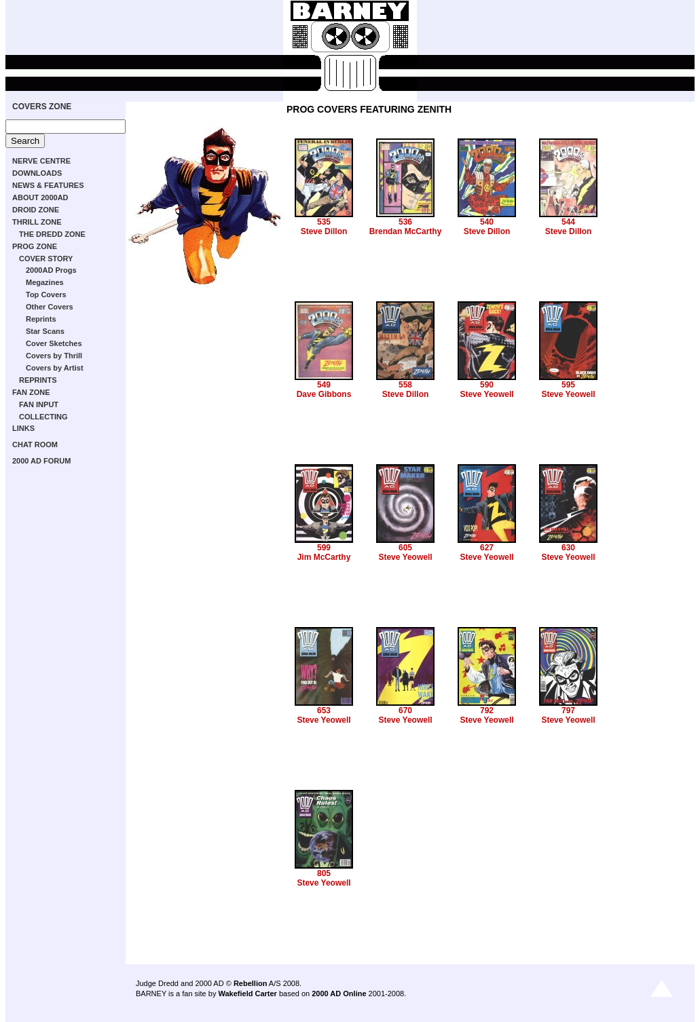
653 (324, 710)
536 (405, 222)
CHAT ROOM (35, 444)
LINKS (23, 428)
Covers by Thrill (54, 356)
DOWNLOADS (37, 173)
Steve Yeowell (486, 394)
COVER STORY (46, 258)
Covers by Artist (55, 368)
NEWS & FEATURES (48, 185)
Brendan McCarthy (405, 231)
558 (405, 385)
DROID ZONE (35, 210)
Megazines (45, 282)
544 (568, 222)
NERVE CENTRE (41, 161)
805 (324, 873)
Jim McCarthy (324, 557)
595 (568, 385)
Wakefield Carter (247, 993)
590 (487, 385)
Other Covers (49, 307)
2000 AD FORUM (41, 461)
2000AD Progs (51, 270)
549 (324, 385)
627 (487, 547)
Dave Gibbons (324, 394)
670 (405, 710)
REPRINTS (38, 380)
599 (324, 547)
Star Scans (45, 331)
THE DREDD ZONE (52, 234)
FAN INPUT (38, 404)
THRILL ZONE (37, 222)
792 (487, 710)
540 (487, 222)
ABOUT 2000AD (40, 197)
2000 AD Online (339, 993)
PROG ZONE (34, 246)
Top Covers (46, 294)
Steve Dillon (324, 231)
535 (324, 222)
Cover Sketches (54, 343)
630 (568, 547)
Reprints (41, 319)
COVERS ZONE (41, 106)
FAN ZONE (31, 392)
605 (405, 547)
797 (568, 710)
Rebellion (251, 983)
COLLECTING (43, 417)
